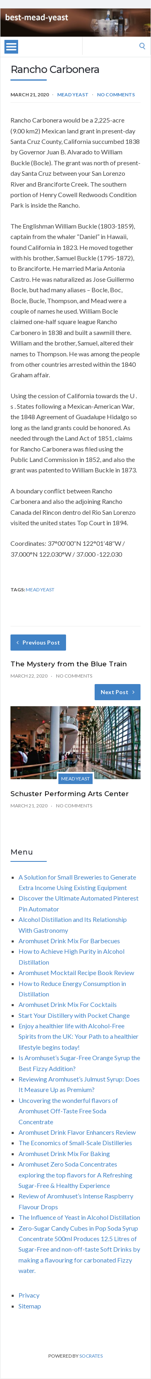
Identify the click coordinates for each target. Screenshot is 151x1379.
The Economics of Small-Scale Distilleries (75, 1142)
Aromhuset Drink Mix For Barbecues (69, 940)
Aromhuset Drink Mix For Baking (64, 1153)
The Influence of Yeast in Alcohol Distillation (79, 1217)
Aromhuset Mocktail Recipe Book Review (76, 972)
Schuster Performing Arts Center (69, 794)
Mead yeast (73, 95)
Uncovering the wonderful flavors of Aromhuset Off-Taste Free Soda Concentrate (68, 1110)
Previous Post (38, 642)
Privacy (29, 1295)
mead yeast (40, 590)
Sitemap (30, 1306)
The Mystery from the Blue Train (68, 664)
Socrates (91, 1356)
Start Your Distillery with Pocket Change (74, 1015)
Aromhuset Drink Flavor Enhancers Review (77, 1132)
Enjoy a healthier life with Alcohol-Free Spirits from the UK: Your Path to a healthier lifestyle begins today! (79, 1036)
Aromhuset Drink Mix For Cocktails (68, 1004)
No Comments (116, 95)
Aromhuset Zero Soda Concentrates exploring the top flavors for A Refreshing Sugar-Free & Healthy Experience (75, 1174)
